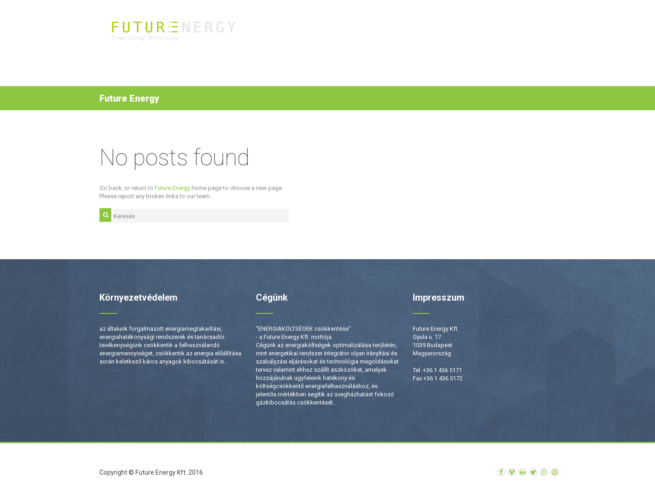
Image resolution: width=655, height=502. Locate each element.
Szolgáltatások (388, 32)
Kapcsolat (514, 32)
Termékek (333, 32)
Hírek (475, 32)
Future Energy (172, 187)
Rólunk (440, 32)
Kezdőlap (290, 32)
